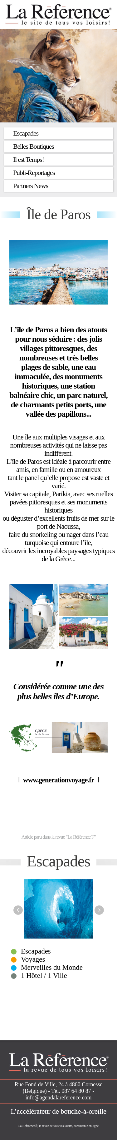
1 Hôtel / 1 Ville (44, 975)
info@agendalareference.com (59, 1097)
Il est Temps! (28, 159)
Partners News (30, 186)
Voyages (33, 959)
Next (99, 910)
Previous (18, 910)
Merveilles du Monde (52, 967)
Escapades (25, 133)
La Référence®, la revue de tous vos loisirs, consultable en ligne (58, 1126)
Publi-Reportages (34, 172)
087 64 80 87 (76, 1091)
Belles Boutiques (33, 146)
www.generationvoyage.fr (60, 780)
